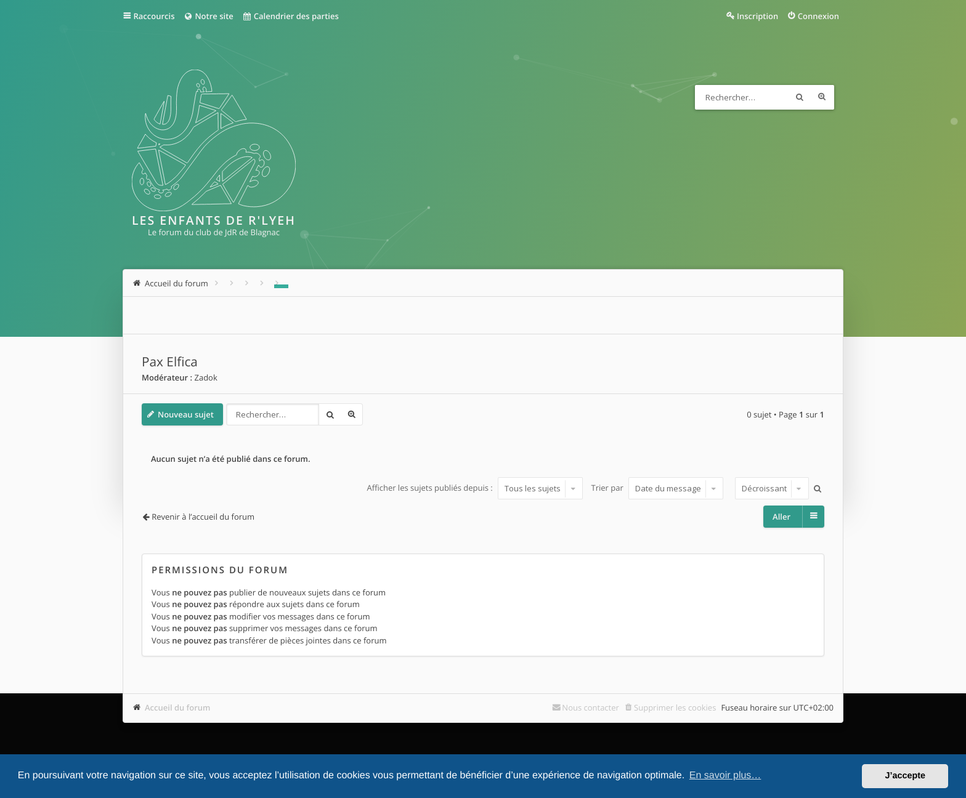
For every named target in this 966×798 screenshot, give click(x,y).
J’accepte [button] (905, 776)
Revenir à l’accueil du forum (203, 516)
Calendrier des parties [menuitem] (290, 16)
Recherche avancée (822, 97)
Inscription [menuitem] (757, 16)
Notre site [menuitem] (208, 16)
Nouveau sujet (186, 414)
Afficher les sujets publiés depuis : (475, 488)
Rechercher (800, 97)
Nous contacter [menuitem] (590, 707)
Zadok (205, 377)
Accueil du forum (178, 707)
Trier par (657, 488)
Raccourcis (154, 16)
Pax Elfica (170, 362)
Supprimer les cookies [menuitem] (675, 707)
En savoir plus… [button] (725, 775)
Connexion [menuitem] (818, 16)
